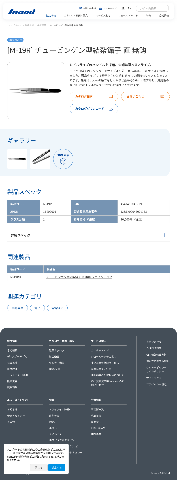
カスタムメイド (100, 350)
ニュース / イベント (18, 400)
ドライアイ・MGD (17, 375)
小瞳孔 (53, 428)
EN (129, 8)
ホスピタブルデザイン (61, 440)
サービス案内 (98, 341)
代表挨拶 (96, 415)
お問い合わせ (89, 8)
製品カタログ (56, 350)
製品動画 (54, 356)
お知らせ (12, 409)
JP (123, 8)
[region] (88, 273)
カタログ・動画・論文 (61, 341)
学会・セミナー (16, 415)
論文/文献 (54, 369)
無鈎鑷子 (57, 308)
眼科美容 (12, 381)
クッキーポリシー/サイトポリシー (156, 369)
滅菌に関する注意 (101, 369)
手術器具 (41, 25)
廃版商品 (12, 387)
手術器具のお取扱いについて (107, 375)
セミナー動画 (56, 362)
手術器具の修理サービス (105, 362)
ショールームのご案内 (103, 356)
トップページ (14, 25)
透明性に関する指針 (157, 361)
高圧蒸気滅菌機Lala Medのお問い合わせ (107, 383)
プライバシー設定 (156, 384)
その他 (11, 421)
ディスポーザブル (17, 356)
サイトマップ (109, 8)
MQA (52, 421)
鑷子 (37, 308)
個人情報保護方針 (156, 354)
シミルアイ (55, 434)
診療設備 (12, 369)
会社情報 (96, 400)
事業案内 (96, 421)
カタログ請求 (153, 348)
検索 (164, 8)
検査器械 (12, 362)
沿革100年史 (98, 428)
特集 (51, 400)
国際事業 (96, 434)
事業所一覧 (97, 409)
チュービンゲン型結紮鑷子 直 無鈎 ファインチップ (79, 277)
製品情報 (29, 25)
